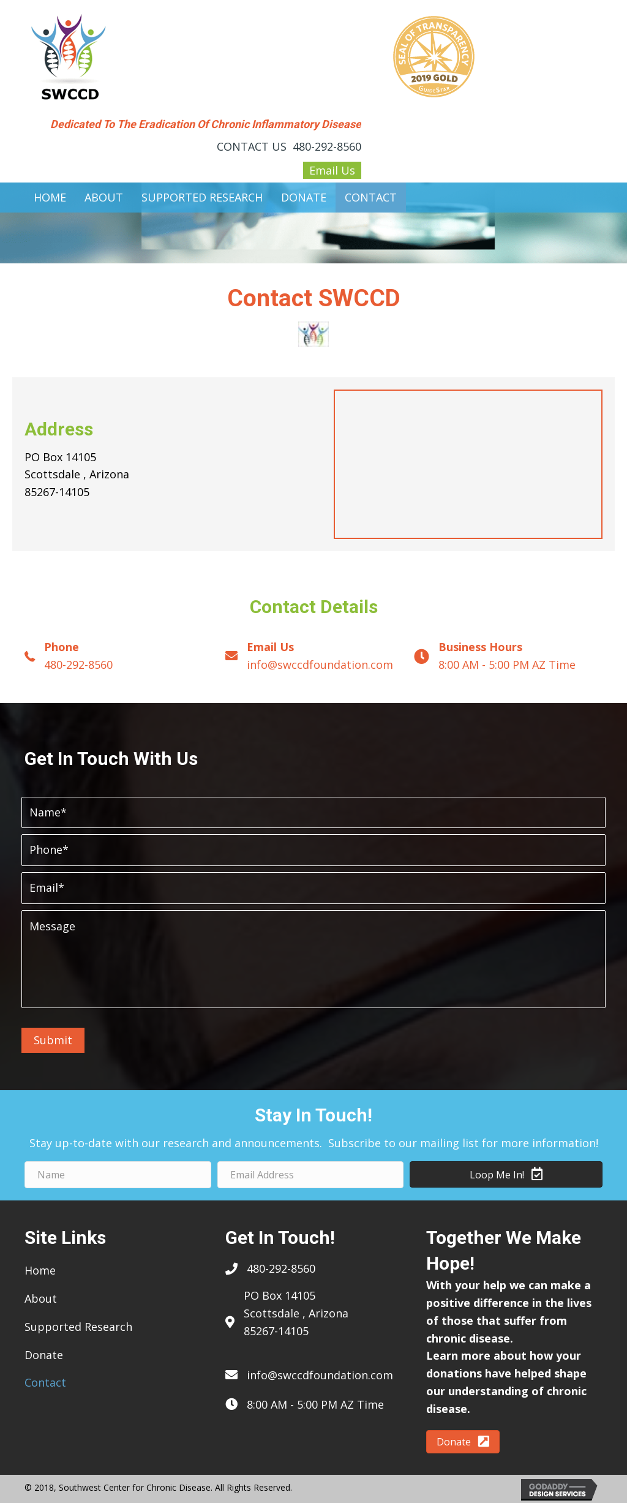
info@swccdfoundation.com (320, 664)
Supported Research (78, 1326)
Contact (45, 1382)
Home (40, 1270)
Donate (43, 1354)
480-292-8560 (327, 146)
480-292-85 (275, 1268)
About (40, 1298)
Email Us (332, 170)
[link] (49, 198)
